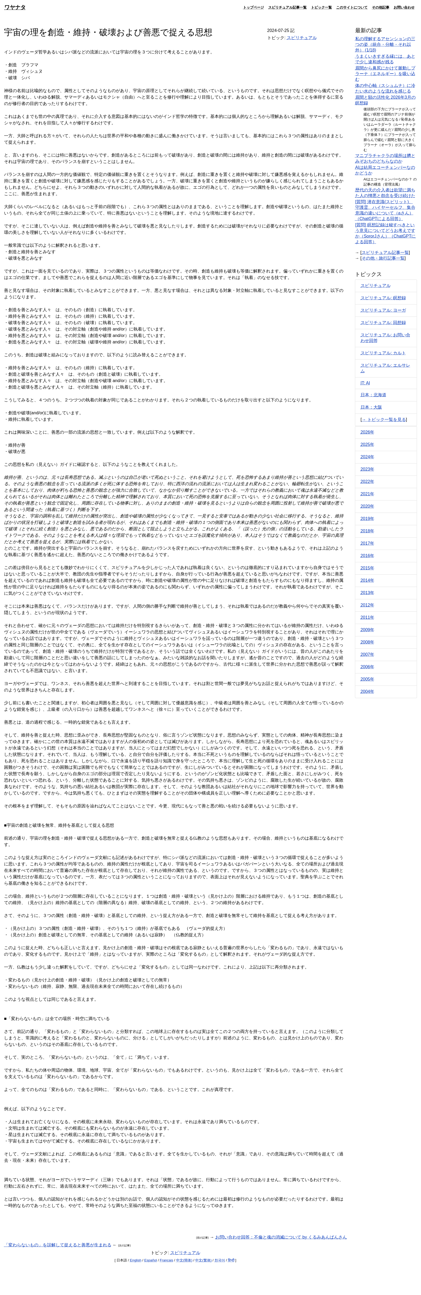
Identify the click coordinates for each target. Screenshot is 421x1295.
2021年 (368, 494)
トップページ (253, 7)
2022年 (368, 481)
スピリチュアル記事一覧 (287, 7)
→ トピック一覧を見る (384, 419)
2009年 (368, 629)
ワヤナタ (15, 7)
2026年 (368, 432)
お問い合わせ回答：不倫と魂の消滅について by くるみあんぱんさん (281, 1237)
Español (150, 1260)
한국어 (220, 1260)
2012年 (368, 605)
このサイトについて (352, 7)
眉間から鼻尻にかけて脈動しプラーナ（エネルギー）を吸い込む (385, 74)
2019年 (368, 518)
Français (166, 1260)
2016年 (368, 555)
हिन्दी (231, 1260)
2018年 (368, 531)
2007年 (368, 654)
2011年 (368, 617)
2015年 (368, 568)
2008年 (368, 642)
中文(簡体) (184, 1260)
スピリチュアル (302, 37)
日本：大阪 (371, 407)
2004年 (368, 691)
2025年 (368, 444)
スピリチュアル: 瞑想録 (383, 298)
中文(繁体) (203, 1260)
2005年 (368, 679)
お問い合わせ (404, 7)
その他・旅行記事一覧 (383, 258)
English (135, 1260)
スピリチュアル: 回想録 (383, 322)
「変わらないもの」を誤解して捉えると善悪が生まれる (57, 1245)
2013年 (368, 592)
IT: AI (365, 383)
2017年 (368, 543)
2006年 (368, 667)
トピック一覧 (321, 7)
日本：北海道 (373, 395)
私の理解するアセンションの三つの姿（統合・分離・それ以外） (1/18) (385, 44)
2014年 (368, 580)
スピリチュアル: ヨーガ (383, 310)
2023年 (368, 469)
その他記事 (380, 7)
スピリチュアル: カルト (383, 353)
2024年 (368, 457)
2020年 (368, 506)
